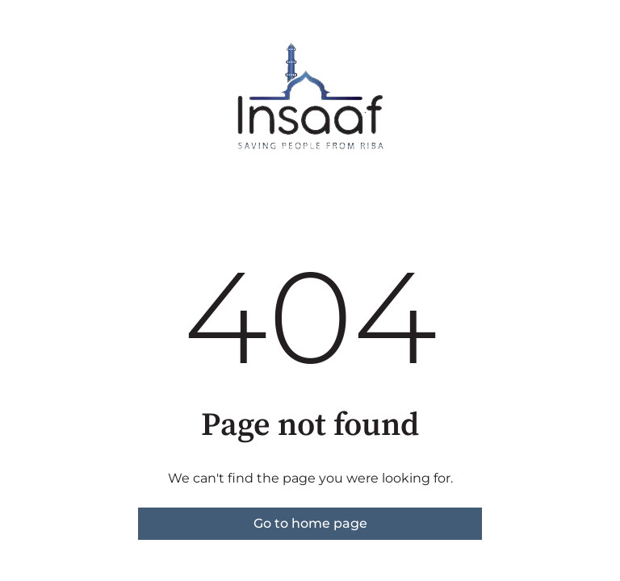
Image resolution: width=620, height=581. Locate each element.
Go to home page (310, 523)
